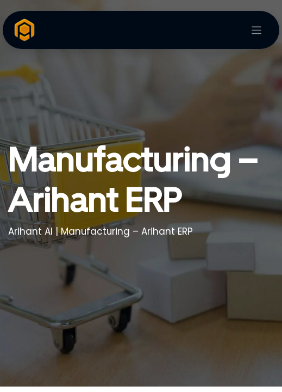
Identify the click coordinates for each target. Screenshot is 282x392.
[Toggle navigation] (257, 30)
